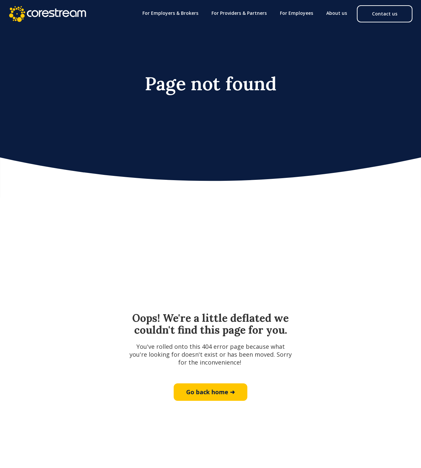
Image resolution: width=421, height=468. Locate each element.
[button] (170, 13)
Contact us (384, 14)
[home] (47, 14)
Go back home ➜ (210, 392)
